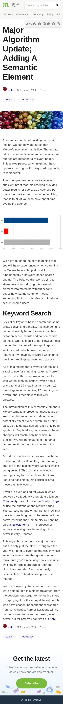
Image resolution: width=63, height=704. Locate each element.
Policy (50, 14)
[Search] (57, 5)
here (53, 619)
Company (37, 14)
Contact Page (50, 501)
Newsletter (19, 524)
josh (10, 90)
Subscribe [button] (31, 683)
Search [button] (9, 99)
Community (22, 14)
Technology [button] (27, 99)
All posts (8, 14)
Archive (37, 699)
